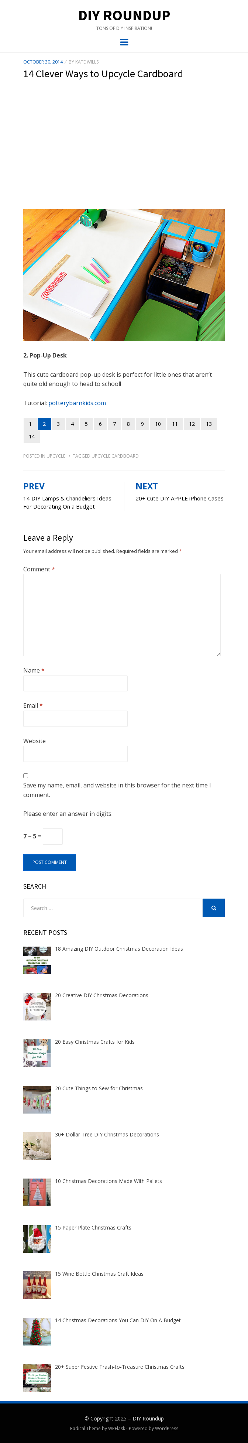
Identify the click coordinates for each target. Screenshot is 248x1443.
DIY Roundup (124, 15)
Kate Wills (87, 62)
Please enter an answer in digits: (68, 814)
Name (34, 670)
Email (33, 705)
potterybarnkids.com (77, 403)
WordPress (166, 1428)
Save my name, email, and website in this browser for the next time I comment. (117, 790)
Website (34, 741)
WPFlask (116, 1428)
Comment (39, 569)
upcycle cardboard (115, 456)
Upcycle (55, 456)
